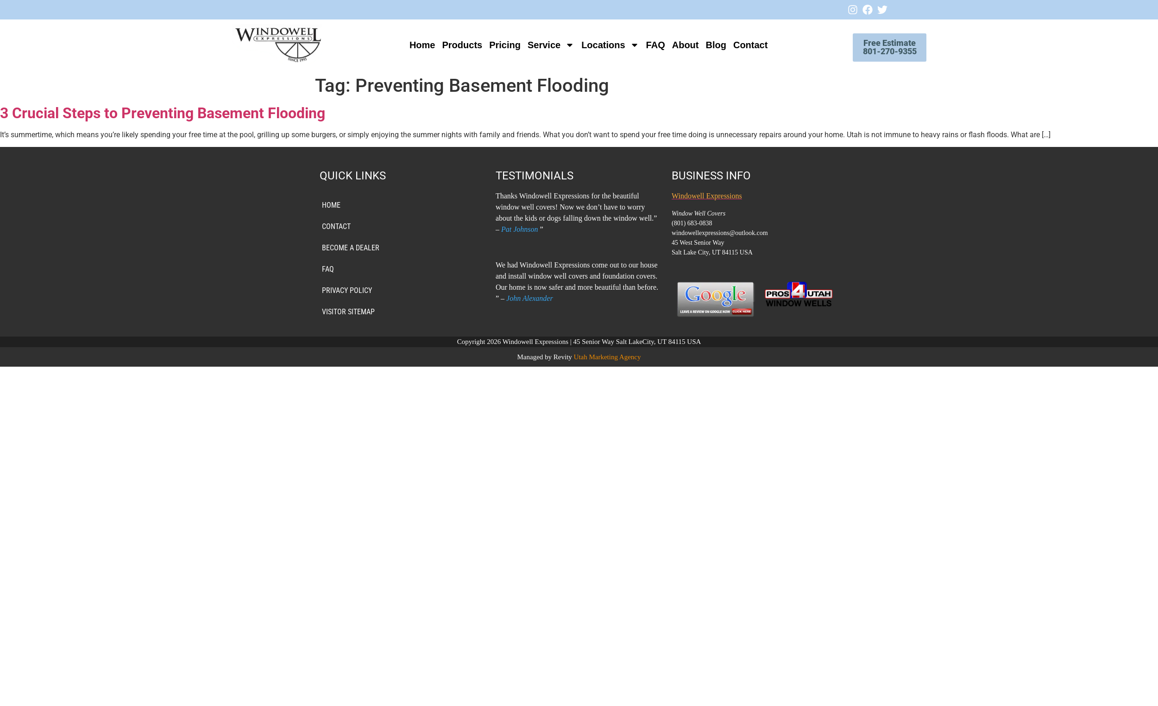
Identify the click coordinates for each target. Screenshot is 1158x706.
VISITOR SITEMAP (348, 311)
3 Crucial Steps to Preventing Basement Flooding (162, 113)
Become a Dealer (350, 247)
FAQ (649, 45)
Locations (604, 45)
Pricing (499, 45)
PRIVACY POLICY (347, 290)
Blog (709, 45)
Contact (744, 45)
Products (456, 45)
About (679, 45)
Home (416, 45)
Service (544, 45)
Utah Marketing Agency (607, 357)
